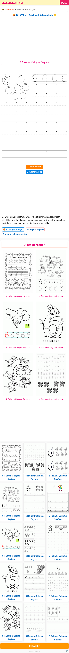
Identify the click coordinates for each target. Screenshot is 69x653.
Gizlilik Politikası (34, 651)
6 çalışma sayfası (35, 229)
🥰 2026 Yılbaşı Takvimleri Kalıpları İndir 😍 (34, 15)
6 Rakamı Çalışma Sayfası (25, 9)
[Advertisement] (34, 38)
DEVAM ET (34, 646)
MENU (64, 3)
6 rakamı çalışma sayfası (15, 234)
